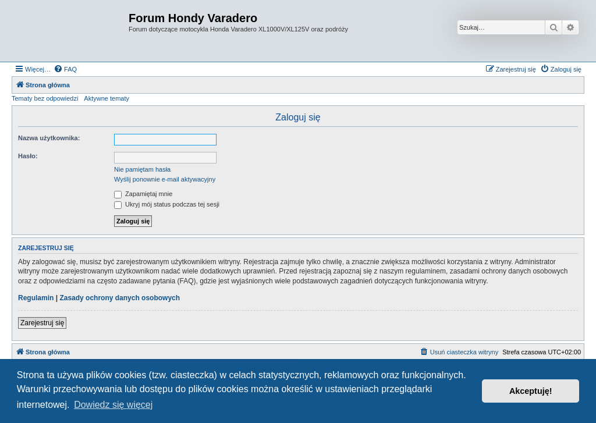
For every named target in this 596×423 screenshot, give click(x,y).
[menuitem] (65, 69)
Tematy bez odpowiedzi (45, 98)
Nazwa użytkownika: (49, 137)
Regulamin (36, 298)
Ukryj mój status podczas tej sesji (166, 204)
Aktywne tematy (106, 98)
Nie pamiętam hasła (142, 169)
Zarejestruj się (42, 323)
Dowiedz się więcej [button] (113, 405)
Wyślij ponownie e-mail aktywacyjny (164, 179)
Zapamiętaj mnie (143, 193)
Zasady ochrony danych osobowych (119, 298)
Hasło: (28, 155)
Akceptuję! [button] (530, 391)
